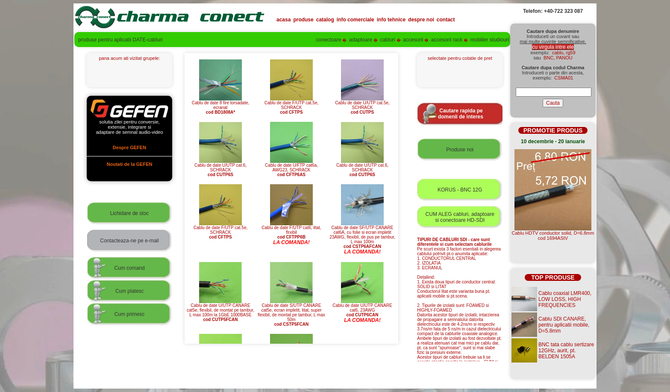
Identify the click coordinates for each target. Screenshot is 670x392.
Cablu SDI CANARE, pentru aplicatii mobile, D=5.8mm (563, 325)
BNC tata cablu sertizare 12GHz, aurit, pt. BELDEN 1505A (566, 351)
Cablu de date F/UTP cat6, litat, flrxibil (291, 230)
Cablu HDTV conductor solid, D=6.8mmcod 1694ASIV (553, 235)
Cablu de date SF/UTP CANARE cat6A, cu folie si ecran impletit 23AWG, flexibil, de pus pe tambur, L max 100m (362, 235)
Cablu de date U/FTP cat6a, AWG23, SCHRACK (291, 168)
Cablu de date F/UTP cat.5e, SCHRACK (291, 106)
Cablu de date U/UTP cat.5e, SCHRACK (362, 106)
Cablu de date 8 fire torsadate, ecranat (221, 106)
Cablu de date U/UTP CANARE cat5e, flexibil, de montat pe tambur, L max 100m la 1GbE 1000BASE (220, 310)
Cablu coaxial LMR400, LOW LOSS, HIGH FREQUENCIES (564, 299)
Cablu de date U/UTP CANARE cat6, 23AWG (362, 308)
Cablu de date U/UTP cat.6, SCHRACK (220, 168)
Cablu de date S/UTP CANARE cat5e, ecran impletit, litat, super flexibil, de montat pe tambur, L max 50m (291, 313)
